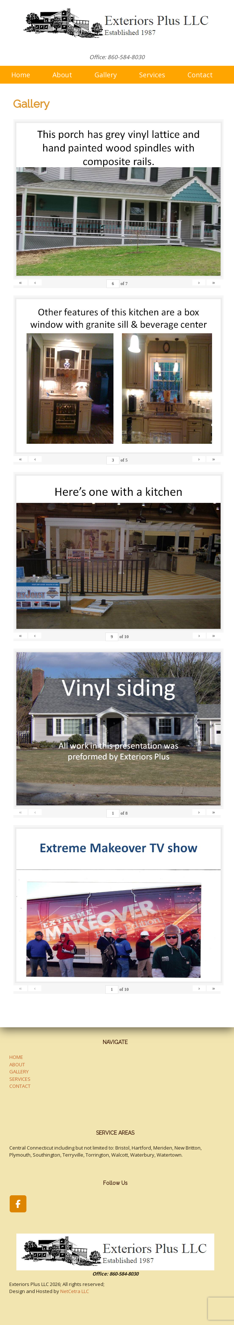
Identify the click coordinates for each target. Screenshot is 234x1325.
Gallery (105, 74)
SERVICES (20, 1079)
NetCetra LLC (74, 1291)
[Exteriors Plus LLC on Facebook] (18, 1203)
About (62, 74)
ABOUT (17, 1064)
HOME (16, 1057)
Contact (200, 74)
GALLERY (19, 1071)
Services (152, 74)
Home (20, 74)
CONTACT (20, 1086)
